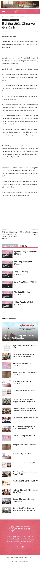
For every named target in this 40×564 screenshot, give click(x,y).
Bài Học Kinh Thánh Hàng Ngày (19, 16)
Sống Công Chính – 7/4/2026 (26, 282)
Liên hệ (31, 558)
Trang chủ (5, 16)
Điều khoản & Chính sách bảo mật (17, 558)
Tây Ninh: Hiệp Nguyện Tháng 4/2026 (25, 417)
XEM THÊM (23, 246)
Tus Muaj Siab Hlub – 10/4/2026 (24, 390)
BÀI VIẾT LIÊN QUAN (10, 246)
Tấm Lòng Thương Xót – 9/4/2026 (24, 436)
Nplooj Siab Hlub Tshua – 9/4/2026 (24, 463)
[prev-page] (3, 312)
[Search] (37, 11)
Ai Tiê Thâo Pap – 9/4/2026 (22, 454)
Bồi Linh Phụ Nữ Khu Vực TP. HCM (29, 233)
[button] (3, 11)
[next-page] (7, 312)
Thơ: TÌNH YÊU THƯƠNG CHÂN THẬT (25, 481)
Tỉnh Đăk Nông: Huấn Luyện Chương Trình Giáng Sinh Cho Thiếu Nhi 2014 (9, 235)
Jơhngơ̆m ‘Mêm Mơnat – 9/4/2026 (24, 445)
